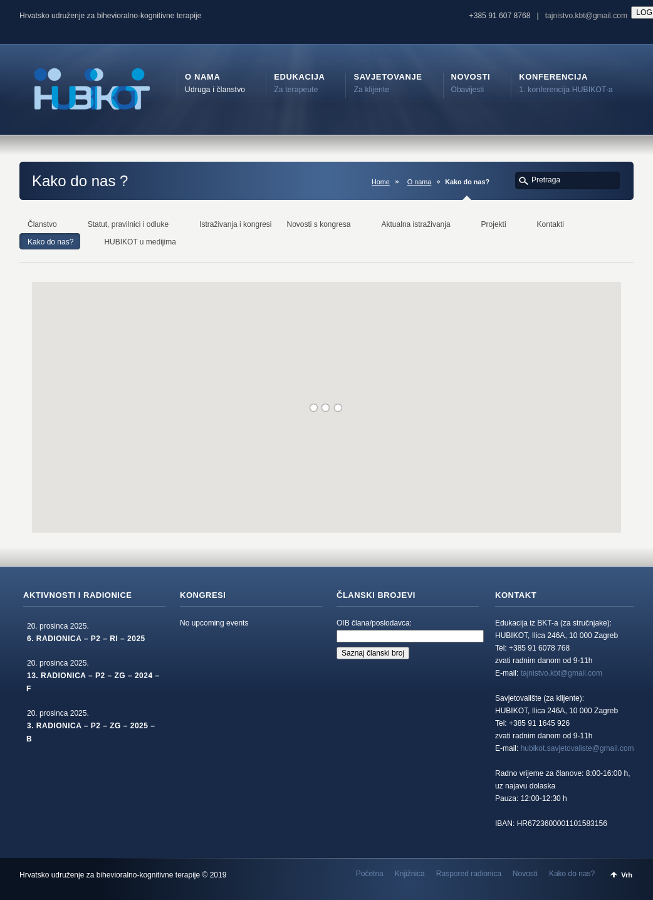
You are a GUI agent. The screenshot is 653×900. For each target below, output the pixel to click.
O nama (419, 182)
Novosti (525, 873)
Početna (370, 873)
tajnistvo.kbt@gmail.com (586, 15)
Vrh (626, 875)
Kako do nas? (572, 873)
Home (381, 182)
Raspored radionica (468, 873)
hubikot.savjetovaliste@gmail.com (577, 748)
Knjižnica (410, 873)
